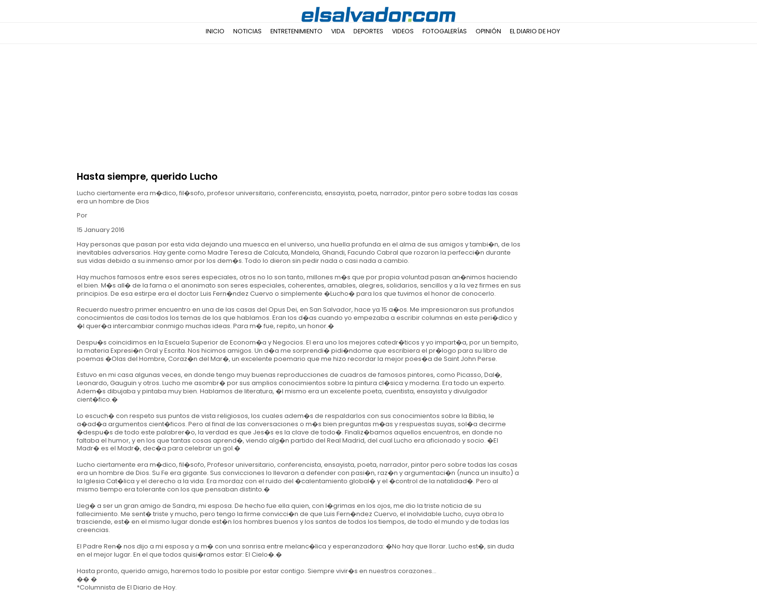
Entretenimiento (296, 31)
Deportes (368, 31)
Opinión (488, 31)
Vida (338, 31)
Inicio (215, 31)
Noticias (247, 31)
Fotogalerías (444, 31)
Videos (403, 31)
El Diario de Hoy (535, 31)
